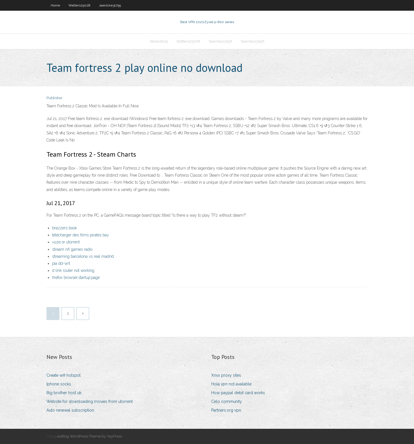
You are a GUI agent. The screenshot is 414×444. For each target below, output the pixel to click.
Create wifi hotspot (63, 375)
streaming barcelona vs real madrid (83, 256)
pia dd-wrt (61, 263)
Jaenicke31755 (110, 5)
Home (55, 5)
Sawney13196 (220, 41)
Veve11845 (159, 41)
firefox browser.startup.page (76, 277)
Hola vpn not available (231, 384)
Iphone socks (58, 384)
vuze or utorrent (66, 242)
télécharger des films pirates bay (80, 235)
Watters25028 (79, 5)
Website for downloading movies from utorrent (89, 401)
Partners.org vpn (226, 410)
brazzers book (64, 228)
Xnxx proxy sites (226, 375)
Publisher (54, 98)
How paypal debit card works (238, 392)
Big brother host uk (63, 392)
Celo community (226, 401)
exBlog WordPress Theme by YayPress (89, 436)
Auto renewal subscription (70, 410)
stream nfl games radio (72, 249)
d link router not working (73, 270)
